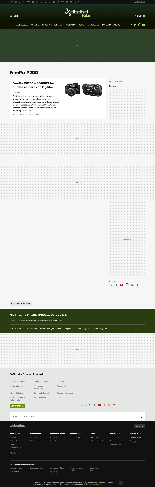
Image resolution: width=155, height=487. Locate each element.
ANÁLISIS (35, 24)
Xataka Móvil (15, 441)
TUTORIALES (70, 24)
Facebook (131, 24)
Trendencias (114, 437)
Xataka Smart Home (15, 448)
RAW (59, 397)
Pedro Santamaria (25, 114)
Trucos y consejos (47, 328)
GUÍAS (81, 24)
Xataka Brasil (15, 471)
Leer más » (27, 110)
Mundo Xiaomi (15, 453)
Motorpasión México (95, 469)
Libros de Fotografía (64, 328)
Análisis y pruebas (30, 328)
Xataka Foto (77, 12)
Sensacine (54, 437)
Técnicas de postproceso (39, 387)
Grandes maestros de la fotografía (19, 398)
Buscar (140, 416)
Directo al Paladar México (77, 469)
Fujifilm (16, 93)
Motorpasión (95, 437)
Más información (95, 484)
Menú (16, 16)
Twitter (111, 284)
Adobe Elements (40, 397)
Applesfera (14, 444)
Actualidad (61, 386)
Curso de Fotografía (81, 328)
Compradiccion (115, 444)
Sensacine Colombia (54, 472)
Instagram (139, 24)
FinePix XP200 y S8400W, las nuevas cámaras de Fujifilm (33, 85)
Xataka (13, 437)
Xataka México (16, 468)
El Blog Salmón (135, 437)
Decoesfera (114, 441)
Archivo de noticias (21, 303)
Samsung (112, 86)
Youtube (143, 24)
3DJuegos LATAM (36, 468)
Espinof (53, 441)
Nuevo (138, 16)
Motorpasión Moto (97, 441)
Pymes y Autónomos (134, 442)
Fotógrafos (61, 381)
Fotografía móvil (16, 386)
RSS (132, 284)
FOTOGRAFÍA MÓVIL (111, 24)
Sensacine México (57, 468)
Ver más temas (17, 406)
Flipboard (135, 24)
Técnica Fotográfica (99, 328)
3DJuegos (34, 437)
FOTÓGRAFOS (93, 24)
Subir (138, 426)
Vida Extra (34, 441)
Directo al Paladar (77, 437)
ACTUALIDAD (22, 24)
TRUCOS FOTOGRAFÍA (52, 24)
